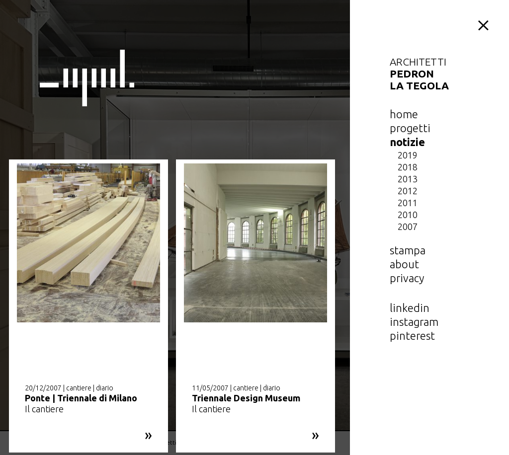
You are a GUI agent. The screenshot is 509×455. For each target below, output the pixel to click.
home (404, 114)
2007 (408, 226)
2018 (408, 167)
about (404, 264)
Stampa (407, 250)
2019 (408, 155)
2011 (408, 203)
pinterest (412, 335)
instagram (414, 321)
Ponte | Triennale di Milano (81, 398)
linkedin (409, 308)
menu (485, 24)
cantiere (78, 388)
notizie (407, 142)
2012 (408, 191)
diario (104, 388)
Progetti (410, 128)
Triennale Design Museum (246, 398)
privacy (407, 278)
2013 (408, 179)
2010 (408, 215)
